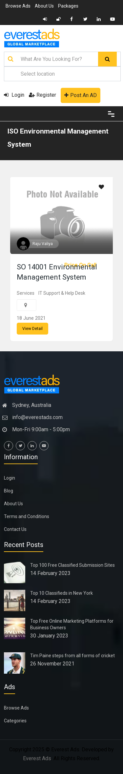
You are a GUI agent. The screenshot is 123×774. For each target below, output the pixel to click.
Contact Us (15, 529)
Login (14, 95)
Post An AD (80, 95)
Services (25, 293)
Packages (68, 6)
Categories (15, 720)
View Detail (32, 328)
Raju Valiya (42, 243)
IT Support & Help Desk (61, 293)
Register (42, 95)
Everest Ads (37, 758)
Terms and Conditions (26, 516)
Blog (8, 490)
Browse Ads (18, 6)
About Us (44, 6)
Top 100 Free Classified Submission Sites (72, 565)
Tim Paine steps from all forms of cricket (72, 655)
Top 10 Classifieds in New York (61, 593)
